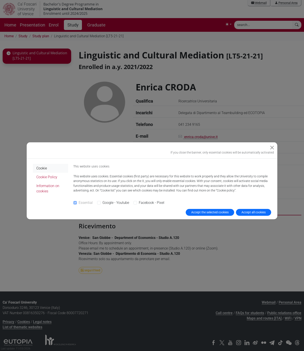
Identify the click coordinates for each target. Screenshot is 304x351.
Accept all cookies (253, 212)
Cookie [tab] (41, 168)
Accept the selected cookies (210, 212)
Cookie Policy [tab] (46, 177)
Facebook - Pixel (151, 203)
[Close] (272, 147)
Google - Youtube (115, 203)
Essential (86, 203)
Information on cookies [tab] (47, 188)
